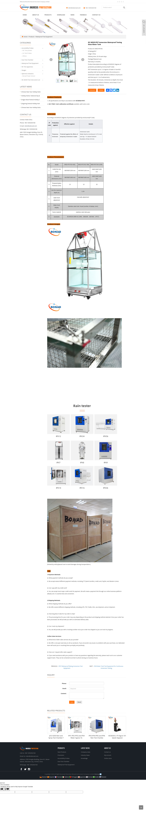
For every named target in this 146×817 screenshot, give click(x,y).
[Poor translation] (7, 789)
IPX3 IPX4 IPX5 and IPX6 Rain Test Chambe (97, 737)
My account (107, 755)
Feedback (83, 15)
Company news (85, 752)
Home (25, 15)
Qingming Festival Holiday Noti (30, 103)
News (72, 15)
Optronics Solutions (28, 74)
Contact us (96, 15)
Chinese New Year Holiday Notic (31, 92)
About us (35, 15)
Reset (79, 702)
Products (48, 15)
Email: (64, 688)
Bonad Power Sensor (29, 76)
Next (82, 59)
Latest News (85, 748)
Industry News (85, 755)
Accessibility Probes (27, 48)
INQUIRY (92, 90)
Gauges (24, 70)
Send (71, 702)
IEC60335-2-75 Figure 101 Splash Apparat (117, 737)
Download (61, 15)
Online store (108, 758)
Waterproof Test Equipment (44, 37)
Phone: (64, 683)
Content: (63, 693)
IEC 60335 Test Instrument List (31, 80)
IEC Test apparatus (27, 67)
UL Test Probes (27, 53)
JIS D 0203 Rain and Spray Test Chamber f (56, 737)
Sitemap (96, 774)
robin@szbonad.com (74, 8)
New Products (62, 752)
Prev (51, 59)
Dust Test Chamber (27, 60)
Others (25, 56)
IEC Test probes (27, 50)
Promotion (61, 755)
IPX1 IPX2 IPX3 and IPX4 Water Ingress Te (76, 737)
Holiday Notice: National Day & (30, 96)
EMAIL (101, 90)
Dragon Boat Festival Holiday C (30, 100)
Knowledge (84, 758)
